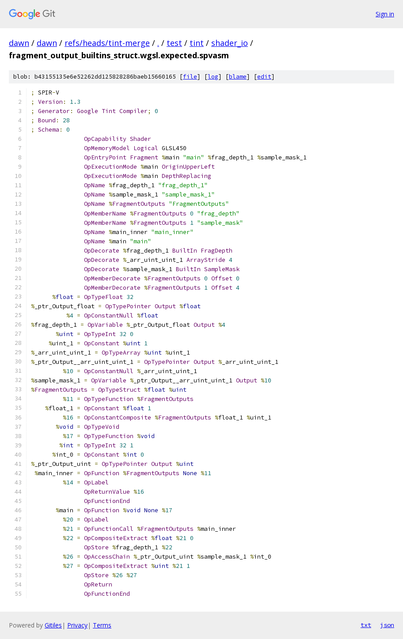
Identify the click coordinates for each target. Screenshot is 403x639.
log (213, 76)
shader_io (229, 43)
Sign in (385, 14)
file (190, 76)
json (387, 625)
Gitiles (53, 625)
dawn (19, 43)
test (174, 43)
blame (238, 76)
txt (366, 625)
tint (197, 43)
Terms (102, 625)
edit (264, 76)
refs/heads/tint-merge (107, 43)
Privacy (77, 625)
